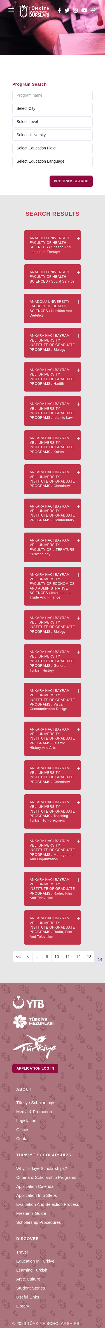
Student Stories (30, 1288)
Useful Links (27, 1297)
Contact (23, 1138)
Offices (22, 1129)
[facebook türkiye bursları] (60, 11)
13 (89, 956)
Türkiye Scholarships (35, 1102)
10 (56, 956)
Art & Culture (28, 1279)
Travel (22, 1252)
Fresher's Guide (31, 1213)
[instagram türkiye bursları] (75, 11)
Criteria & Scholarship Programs (46, 1177)
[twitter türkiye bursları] (67, 11)
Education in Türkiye (35, 1261)
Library (22, 1306)
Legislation (26, 1120)
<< (18, 956)
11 (67, 956)
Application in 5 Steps (36, 1195)
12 (78, 956)
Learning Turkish (31, 1270)
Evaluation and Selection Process (47, 1204)
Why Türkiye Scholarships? (41, 1168)
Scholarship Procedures (38, 1222)
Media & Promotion (34, 1111)
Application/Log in (35, 1068)
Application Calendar (35, 1186)
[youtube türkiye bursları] (84, 11)
